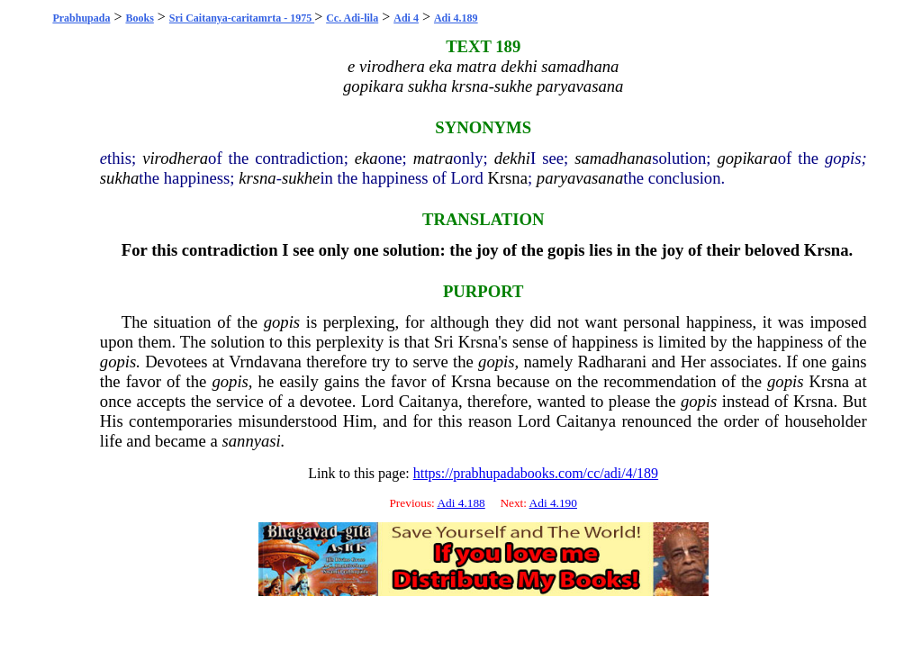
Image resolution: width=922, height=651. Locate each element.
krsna (257, 177)
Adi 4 (406, 18)
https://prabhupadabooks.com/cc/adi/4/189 (535, 473)
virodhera (175, 158)
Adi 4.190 (553, 503)
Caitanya (428, 401)
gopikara (747, 158)
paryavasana (580, 177)
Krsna (507, 177)
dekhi (512, 158)
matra (433, 158)
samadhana (613, 158)
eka (366, 158)
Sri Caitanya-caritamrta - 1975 (241, 18)
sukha (120, 177)
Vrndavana (265, 361)
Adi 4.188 (460, 503)
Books (139, 18)
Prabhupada (81, 18)
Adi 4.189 (456, 18)
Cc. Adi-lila (352, 18)
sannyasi (251, 440)
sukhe (301, 177)
